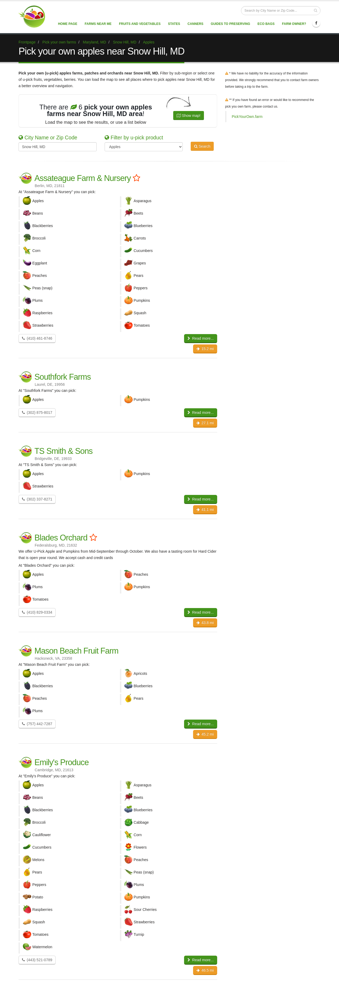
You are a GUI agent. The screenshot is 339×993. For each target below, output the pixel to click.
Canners (195, 24)
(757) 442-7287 (37, 724)
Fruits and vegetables (139, 24)
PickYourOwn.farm (247, 116)
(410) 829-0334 (37, 612)
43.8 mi (205, 622)
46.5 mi (205, 970)
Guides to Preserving (230, 24)
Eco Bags (265, 24)
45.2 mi (205, 734)
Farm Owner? (294, 24)
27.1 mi (205, 423)
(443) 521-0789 (37, 960)
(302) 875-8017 (37, 412)
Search (202, 146)
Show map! (188, 115)
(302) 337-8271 (37, 499)
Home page (67, 24)
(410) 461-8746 (37, 338)
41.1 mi (205, 509)
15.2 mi (205, 349)
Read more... (201, 338)
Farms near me (98, 24)
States (174, 24)
